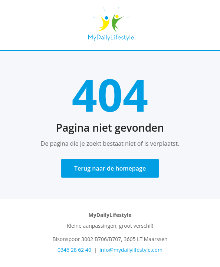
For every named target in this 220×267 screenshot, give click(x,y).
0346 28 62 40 (74, 249)
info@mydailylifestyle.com (130, 249)
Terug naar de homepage (110, 168)
